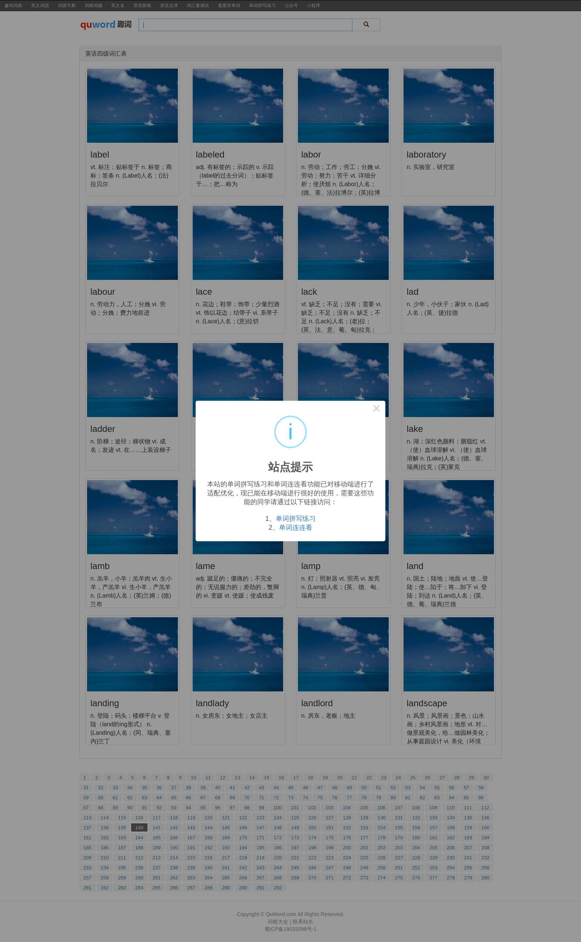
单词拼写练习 (296, 518)
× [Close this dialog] (376, 410)
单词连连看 (295, 527)
